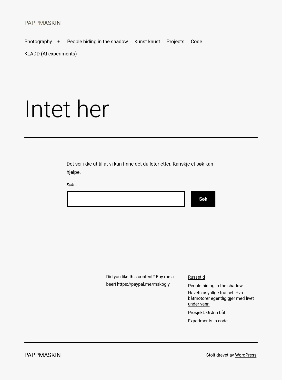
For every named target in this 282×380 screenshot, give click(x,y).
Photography (38, 41)
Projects (175, 41)
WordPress (245, 355)
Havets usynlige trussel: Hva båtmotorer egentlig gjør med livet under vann (221, 298)
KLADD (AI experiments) (50, 54)
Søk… (72, 184)
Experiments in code (208, 320)
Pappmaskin (42, 23)
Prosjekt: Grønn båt (206, 312)
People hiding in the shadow (97, 41)
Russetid (196, 277)
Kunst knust (147, 41)
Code (196, 41)
